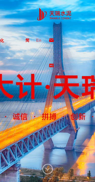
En (38, 40)
